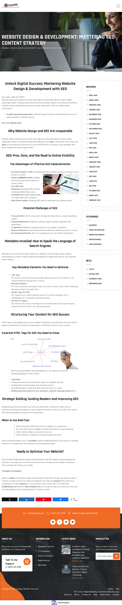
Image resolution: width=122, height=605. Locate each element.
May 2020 (92, 176)
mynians (19, 589)
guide (4, 145)
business (57, 481)
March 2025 (94, 157)
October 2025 (94, 124)
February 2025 (95, 162)
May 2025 (92, 148)
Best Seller (42, 565)
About (76, 595)
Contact (116, 595)
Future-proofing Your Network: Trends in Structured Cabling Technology (80, 570)
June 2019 (93, 181)
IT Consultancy (44, 551)
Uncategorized (95, 244)
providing (32, 441)
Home (110, 589)
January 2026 (94, 110)
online (51, 142)
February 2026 (95, 105)
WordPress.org (95, 283)
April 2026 (93, 95)
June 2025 (93, 143)
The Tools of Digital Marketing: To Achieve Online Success (96, 592)
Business (93, 225)
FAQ (117, 589)
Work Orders (105, 595)
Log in (91, 269)
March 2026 (94, 100)
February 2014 (95, 200)
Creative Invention (96, 230)
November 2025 (95, 119)
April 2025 (93, 152)
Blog (95, 595)
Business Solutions (45, 556)
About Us (68, 595)
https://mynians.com (33, 487)
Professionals (95, 239)
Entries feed (94, 274)
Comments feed (95, 279)
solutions (23, 484)
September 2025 (95, 129)
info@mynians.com (9, 487)
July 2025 (93, 138)
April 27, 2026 (77, 561)
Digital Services (44, 560)
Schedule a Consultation (11, 471)
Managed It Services (46, 546)
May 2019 (92, 186)
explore (12, 478)
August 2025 (94, 133)
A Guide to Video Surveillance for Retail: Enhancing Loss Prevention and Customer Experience (81, 552)
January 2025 (94, 167)
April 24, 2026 (77, 578)
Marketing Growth (96, 235)
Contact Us (86, 595)
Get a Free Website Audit (11, 123)
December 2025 (95, 114)
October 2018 (94, 191)
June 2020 (93, 172)
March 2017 (93, 195)
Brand (22, 178)
